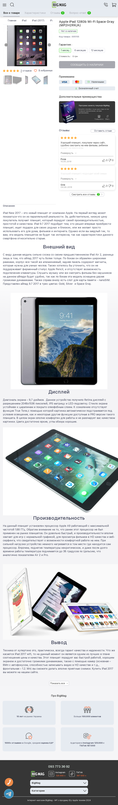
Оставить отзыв (103, 131)
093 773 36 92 (59, 766)
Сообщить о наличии (87, 64)
